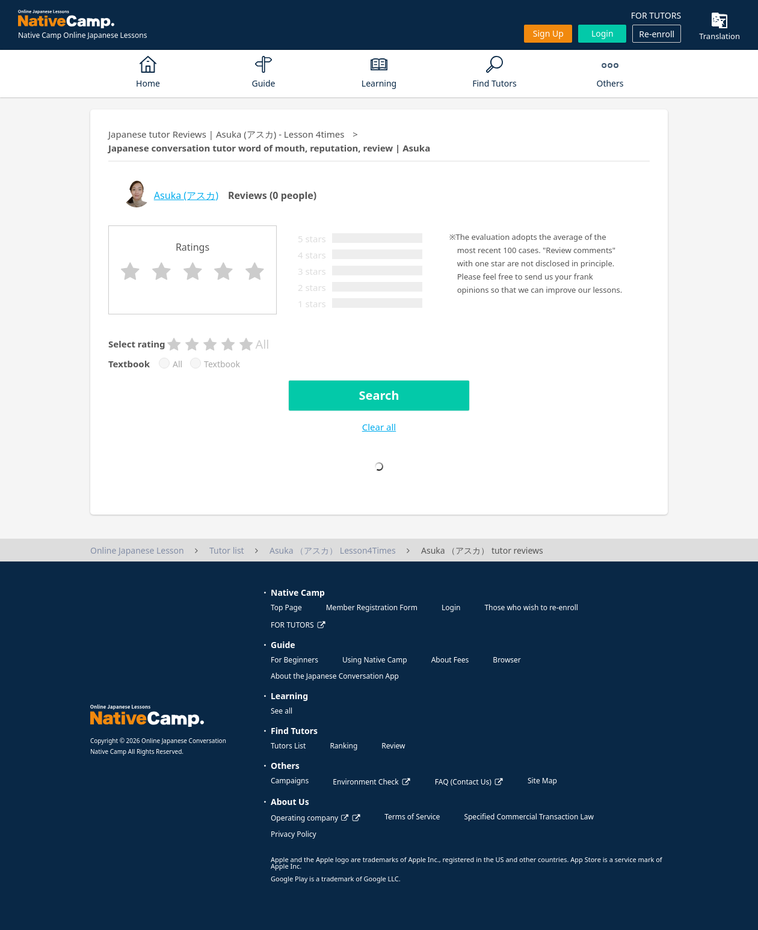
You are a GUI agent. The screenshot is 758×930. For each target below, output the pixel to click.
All (177, 364)
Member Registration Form (372, 607)
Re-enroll (656, 34)
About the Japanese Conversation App (335, 676)
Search (379, 395)
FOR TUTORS (656, 15)
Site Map (542, 781)
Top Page (286, 607)
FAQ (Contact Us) (463, 782)
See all (281, 711)
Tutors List (288, 746)
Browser (506, 660)
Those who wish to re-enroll (531, 607)
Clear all (379, 427)
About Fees (450, 660)
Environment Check (365, 782)
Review (393, 746)
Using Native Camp (374, 660)
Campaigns (290, 781)
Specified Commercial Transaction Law (529, 817)
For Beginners (294, 660)
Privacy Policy (293, 834)
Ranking (343, 746)
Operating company (309, 818)
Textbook (222, 364)
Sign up (548, 33)
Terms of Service (412, 817)
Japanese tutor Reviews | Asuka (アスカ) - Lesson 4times (226, 134)
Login (602, 33)
